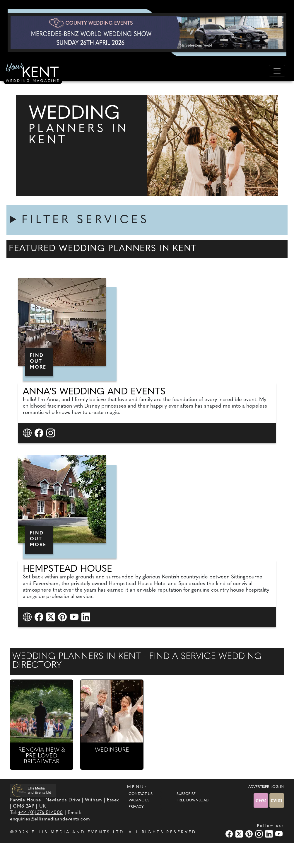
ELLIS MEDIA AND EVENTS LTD (78, 832)
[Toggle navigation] (277, 71)
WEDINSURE (112, 750)
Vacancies (139, 800)
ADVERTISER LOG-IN (266, 787)
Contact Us (141, 794)
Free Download (192, 800)
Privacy (136, 807)
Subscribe (186, 794)
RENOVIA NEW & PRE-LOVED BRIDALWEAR (41, 756)
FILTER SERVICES (85, 220)
